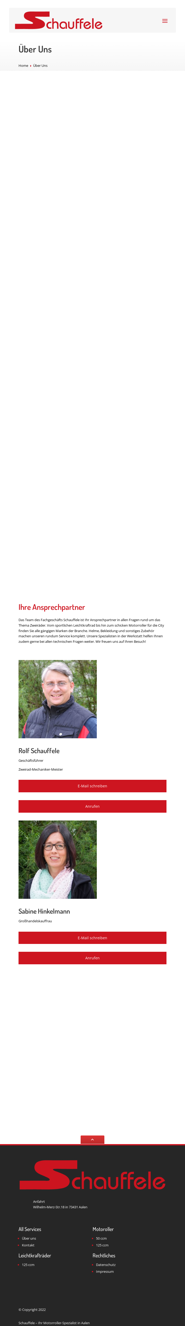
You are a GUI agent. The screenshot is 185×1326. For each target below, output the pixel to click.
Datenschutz (106, 1264)
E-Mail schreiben (92, 785)
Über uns (29, 1238)
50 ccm (101, 1238)
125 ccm (102, 1245)
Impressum (105, 1271)
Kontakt (28, 1245)
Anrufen (92, 806)
